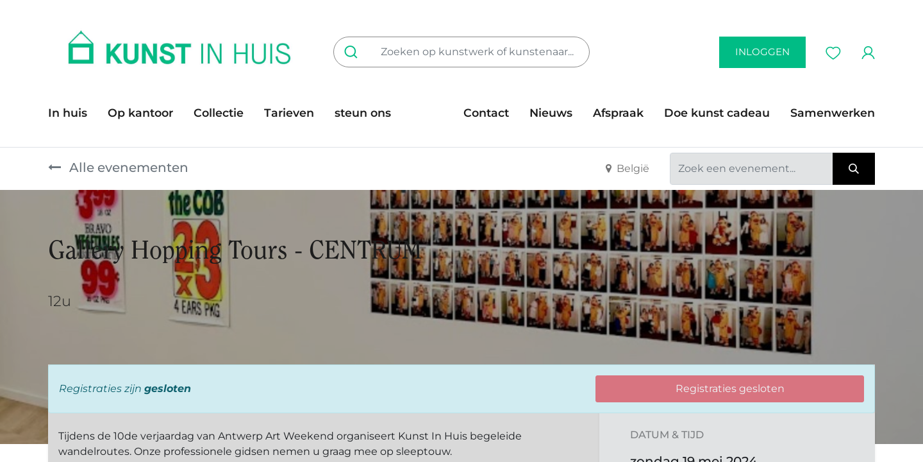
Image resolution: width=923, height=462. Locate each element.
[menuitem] (72, 112)
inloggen (762, 52)
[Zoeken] (353, 52)
